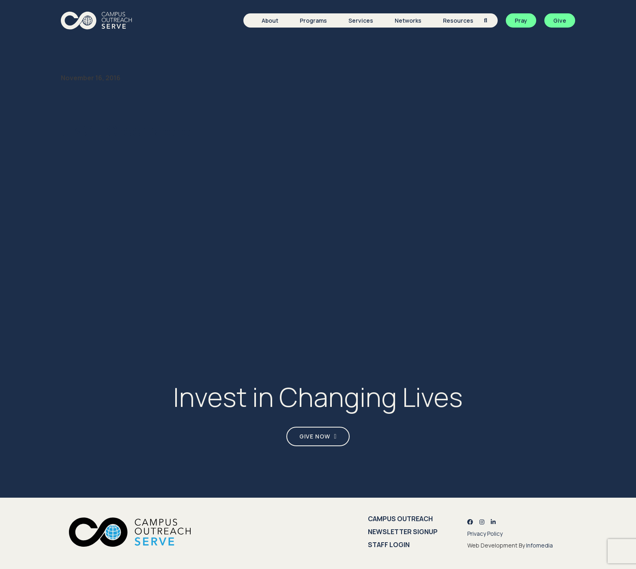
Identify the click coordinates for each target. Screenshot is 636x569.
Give (559, 20)
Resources (458, 20)
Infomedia (539, 545)
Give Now (314, 436)
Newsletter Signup (403, 531)
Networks (408, 20)
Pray (521, 20)
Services (360, 20)
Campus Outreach (400, 518)
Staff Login (389, 544)
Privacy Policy (485, 533)
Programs (313, 20)
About (270, 20)
